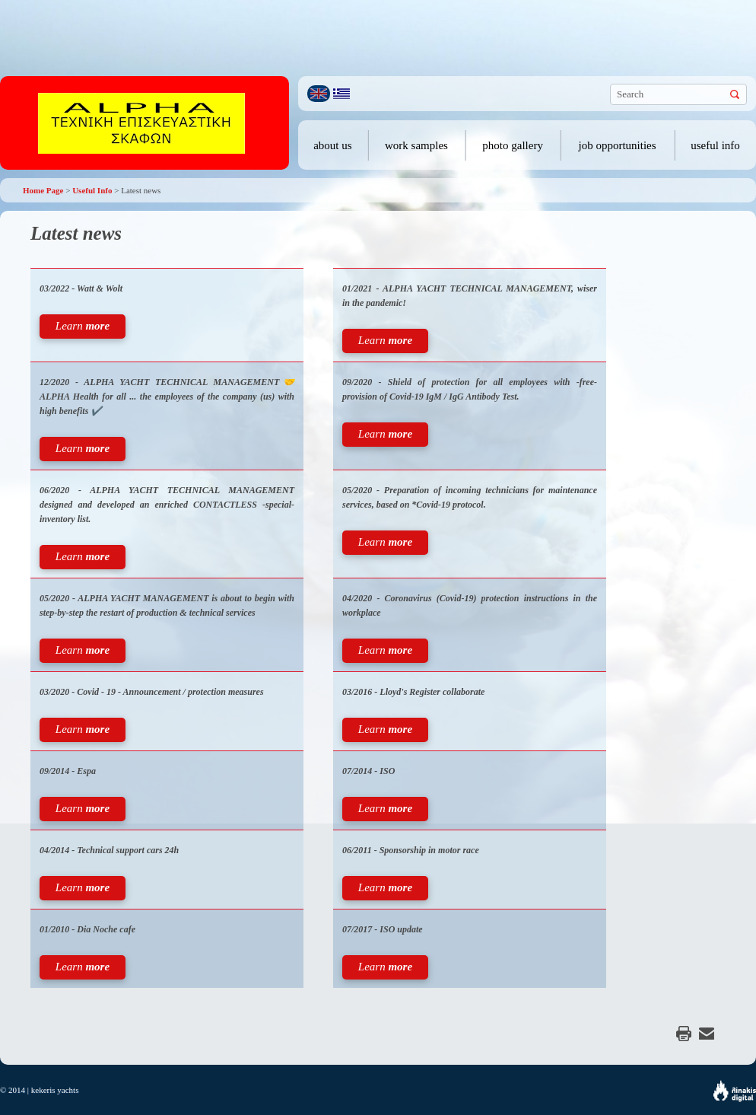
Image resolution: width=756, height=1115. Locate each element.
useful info (715, 145)
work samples (416, 145)
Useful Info (92, 190)
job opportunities (617, 145)
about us (332, 145)
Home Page (43, 190)
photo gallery (512, 145)
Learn (83, 326)
